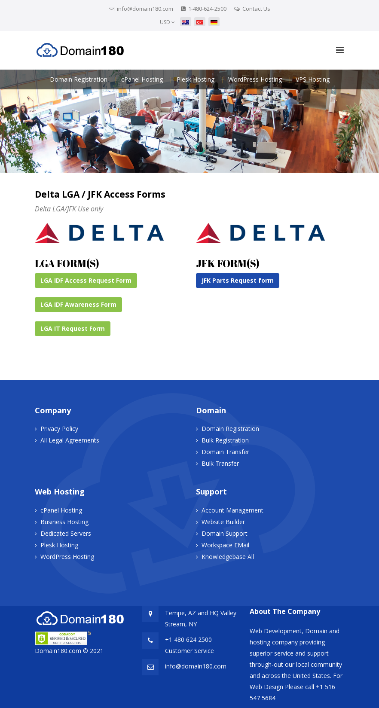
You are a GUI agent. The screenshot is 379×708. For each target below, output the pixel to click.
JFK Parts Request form (238, 280)
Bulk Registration (225, 440)
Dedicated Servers (65, 533)
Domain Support (225, 533)
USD (167, 22)
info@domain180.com (145, 8)
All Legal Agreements (69, 440)
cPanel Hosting (142, 79)
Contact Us (256, 8)
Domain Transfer (225, 452)
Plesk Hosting (195, 79)
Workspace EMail (225, 545)
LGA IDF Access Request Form (85, 280)
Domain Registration (78, 79)
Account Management (232, 510)
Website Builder (223, 522)
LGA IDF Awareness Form (78, 304)
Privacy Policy (59, 428)
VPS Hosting (313, 79)
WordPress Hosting (255, 79)
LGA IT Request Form (72, 328)
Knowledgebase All (228, 556)
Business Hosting (64, 522)
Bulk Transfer (220, 463)
